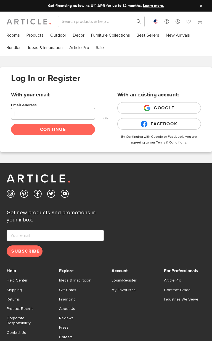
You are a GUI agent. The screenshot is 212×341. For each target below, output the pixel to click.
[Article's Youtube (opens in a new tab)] (65, 195)
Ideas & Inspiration (75, 280)
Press (63, 327)
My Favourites (124, 290)
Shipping (14, 290)
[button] (166, 21)
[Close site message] (200, 5)
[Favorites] (189, 22)
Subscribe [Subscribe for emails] (25, 251)
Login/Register (124, 280)
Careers (66, 337)
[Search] (96, 21)
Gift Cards (67, 290)
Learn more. (153, 6)
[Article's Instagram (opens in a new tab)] (11, 195)
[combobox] (155, 21)
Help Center (17, 280)
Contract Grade (177, 290)
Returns (13, 299)
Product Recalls (20, 309)
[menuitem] (13, 35)
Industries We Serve (181, 299)
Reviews (66, 318)
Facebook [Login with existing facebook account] (159, 124)
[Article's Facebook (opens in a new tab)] (38, 195)
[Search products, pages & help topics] (136, 21)
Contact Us (16, 333)
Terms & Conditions (171, 142)
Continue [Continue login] (53, 129)
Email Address (24, 105)
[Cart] (200, 22)
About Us (67, 309)
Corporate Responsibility (19, 320)
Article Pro (172, 280)
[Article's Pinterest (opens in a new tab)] (24, 195)
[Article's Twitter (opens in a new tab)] (51, 195)
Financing (67, 299)
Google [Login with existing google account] (159, 108)
